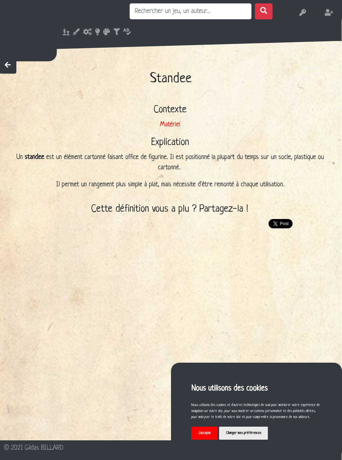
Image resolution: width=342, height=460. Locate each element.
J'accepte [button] (204, 433)
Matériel (170, 124)
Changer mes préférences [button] (243, 433)
